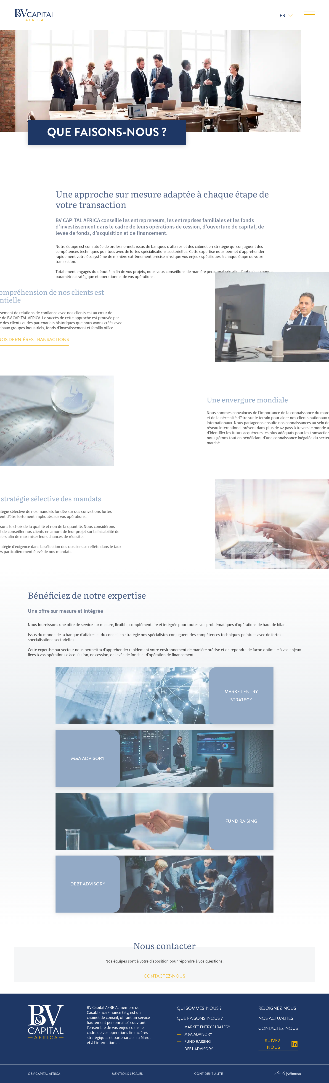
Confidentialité (208, 1073)
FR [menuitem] (282, 15)
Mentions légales (127, 1073)
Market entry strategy (207, 1027)
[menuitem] (286, 15)
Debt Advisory (198, 1049)
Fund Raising (197, 1041)
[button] (309, 15)
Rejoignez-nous (277, 1008)
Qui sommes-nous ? (199, 1008)
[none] (286, 15)
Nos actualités (275, 1018)
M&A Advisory (198, 1034)
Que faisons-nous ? (201, 1018)
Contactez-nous (278, 1028)
